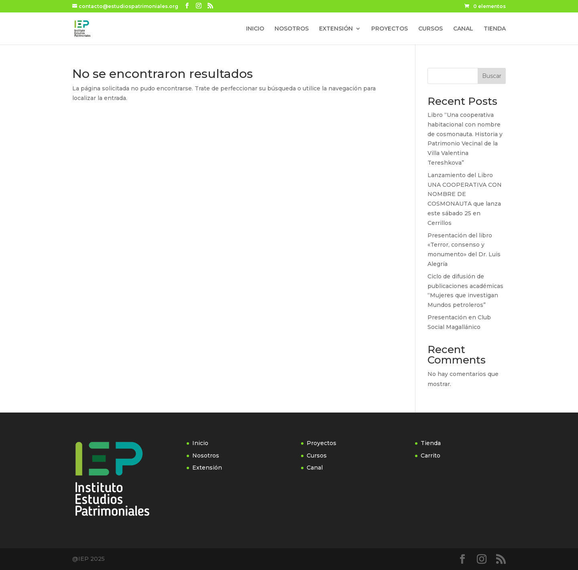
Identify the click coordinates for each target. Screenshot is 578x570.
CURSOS (430, 29)
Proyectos (321, 443)
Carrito (430, 455)
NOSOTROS (292, 29)
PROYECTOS (389, 29)
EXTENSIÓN (336, 29)
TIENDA (495, 29)
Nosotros (205, 455)
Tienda (431, 443)
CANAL (463, 29)
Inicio (200, 443)
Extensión (207, 467)
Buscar (491, 76)
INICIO (255, 29)
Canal (315, 467)
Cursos (317, 455)
